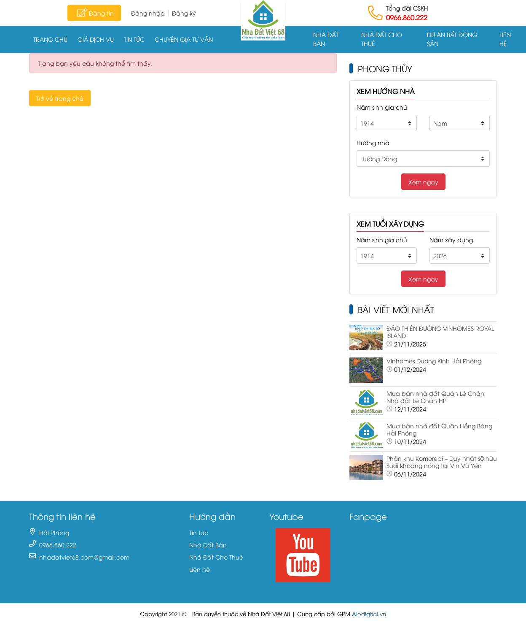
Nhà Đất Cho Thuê (381, 38)
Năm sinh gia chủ (382, 107)
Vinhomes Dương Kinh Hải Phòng (433, 361)
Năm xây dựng (451, 239)
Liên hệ (505, 38)
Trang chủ (50, 39)
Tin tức (134, 39)
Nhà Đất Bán (325, 38)
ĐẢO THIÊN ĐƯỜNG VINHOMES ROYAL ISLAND (440, 331)
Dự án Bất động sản (452, 38)
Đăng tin (94, 12)
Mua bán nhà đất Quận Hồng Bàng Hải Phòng (439, 429)
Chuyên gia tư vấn (184, 39)
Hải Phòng (54, 532)
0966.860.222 (406, 17)
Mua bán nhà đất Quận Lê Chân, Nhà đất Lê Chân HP (436, 396)
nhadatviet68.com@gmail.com (84, 557)
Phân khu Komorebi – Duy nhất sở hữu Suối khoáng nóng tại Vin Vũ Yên (441, 461)
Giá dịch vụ (96, 39)
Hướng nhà (373, 142)
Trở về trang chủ (59, 98)
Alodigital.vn (369, 613)
